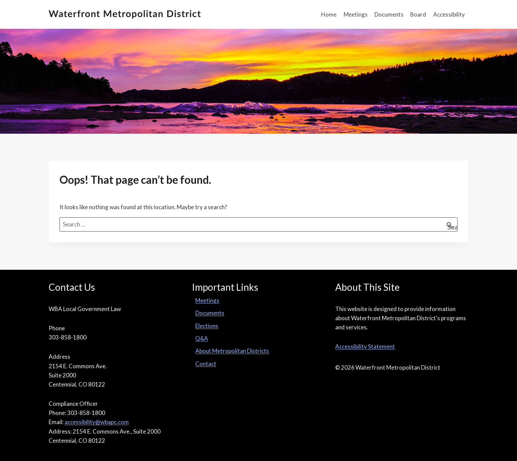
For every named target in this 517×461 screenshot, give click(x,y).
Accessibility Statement (365, 346)
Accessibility (449, 14)
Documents (388, 14)
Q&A (201, 338)
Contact (205, 363)
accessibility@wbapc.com (97, 421)
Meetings (356, 14)
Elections (206, 325)
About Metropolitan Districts (232, 350)
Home (329, 14)
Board (418, 14)
